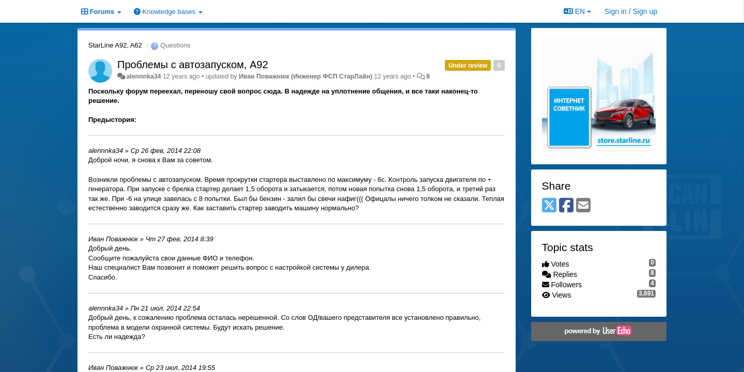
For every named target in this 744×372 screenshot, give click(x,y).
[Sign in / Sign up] (630, 11)
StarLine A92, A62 (115, 45)
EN (577, 11)
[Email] (583, 206)
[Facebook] (566, 206)
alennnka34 (143, 76)
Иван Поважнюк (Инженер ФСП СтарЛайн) (305, 76)
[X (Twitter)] (549, 206)
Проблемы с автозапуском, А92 (192, 64)
